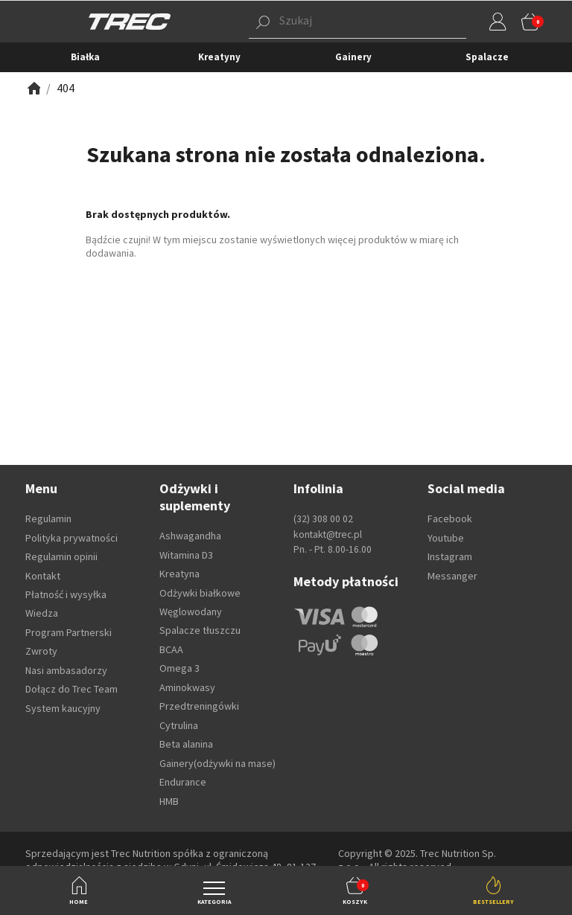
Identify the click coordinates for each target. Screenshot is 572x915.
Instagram (450, 556)
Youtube (446, 538)
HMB (169, 801)
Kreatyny (219, 57)
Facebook (450, 518)
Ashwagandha (190, 535)
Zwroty (41, 651)
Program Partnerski (68, 632)
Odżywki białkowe (200, 593)
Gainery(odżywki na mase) (217, 763)
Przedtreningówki (199, 706)
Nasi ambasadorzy (66, 670)
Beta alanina (186, 744)
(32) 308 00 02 (323, 519)
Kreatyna (179, 573)
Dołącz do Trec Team (71, 689)
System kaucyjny (63, 708)
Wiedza (41, 613)
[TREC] (130, 20)
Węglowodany (190, 611)
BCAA (171, 649)
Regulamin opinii (61, 556)
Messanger (452, 575)
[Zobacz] (32, 88)
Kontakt (42, 575)
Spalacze (487, 57)
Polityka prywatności (71, 538)
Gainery (353, 57)
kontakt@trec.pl (327, 534)
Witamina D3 (186, 555)
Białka (85, 57)
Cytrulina (178, 725)
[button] (334, 21)
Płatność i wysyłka (66, 594)
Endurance (182, 782)
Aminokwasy (187, 687)
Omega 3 (179, 668)
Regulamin (48, 518)
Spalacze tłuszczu (200, 630)
